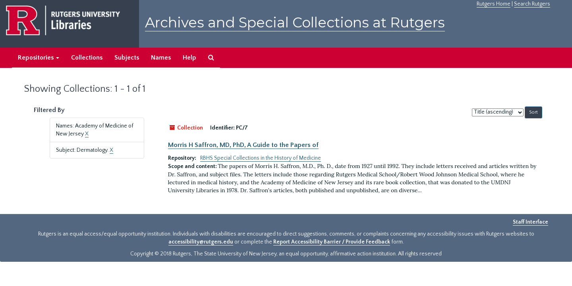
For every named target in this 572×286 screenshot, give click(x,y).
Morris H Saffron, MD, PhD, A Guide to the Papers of (243, 145)
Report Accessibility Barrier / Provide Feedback (331, 242)
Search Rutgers (532, 4)
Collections (86, 57)
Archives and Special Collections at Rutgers (295, 22)
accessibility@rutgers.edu (200, 242)
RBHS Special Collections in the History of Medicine (260, 158)
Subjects (126, 57)
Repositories (38, 57)
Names (161, 57)
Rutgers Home (493, 4)
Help (189, 57)
